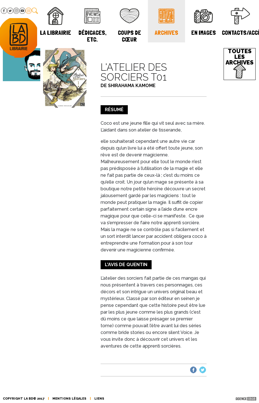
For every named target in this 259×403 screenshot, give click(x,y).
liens (99, 398)
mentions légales (69, 398)
